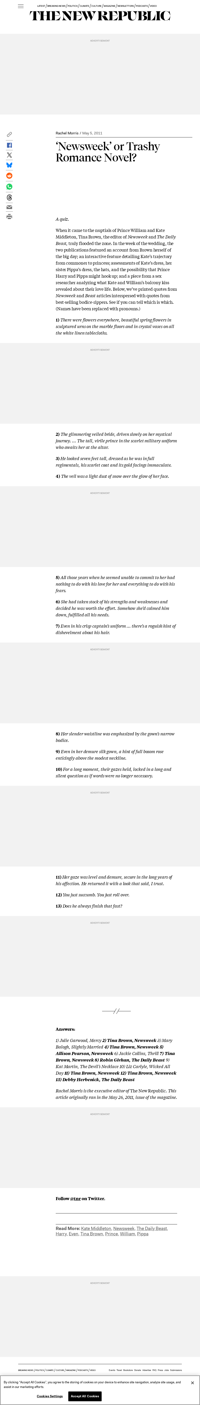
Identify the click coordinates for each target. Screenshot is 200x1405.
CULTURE (96, 5)
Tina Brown (91, 1234)
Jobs (166, 1370)
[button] (9, 135)
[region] (100, 1390)
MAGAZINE (109, 5)
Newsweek (123, 1228)
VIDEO (153, 5)
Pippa (142, 1234)
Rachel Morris (67, 133)
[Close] (192, 1383)
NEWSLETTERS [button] (125, 5)
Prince (111, 1234)
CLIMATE (84, 5)
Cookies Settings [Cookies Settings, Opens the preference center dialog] (50, 1396)
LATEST (41, 5)
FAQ (154, 1370)
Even (73, 1234)
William (127, 1234)
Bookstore (128, 1370)
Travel (119, 1370)
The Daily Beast (152, 1228)
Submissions (176, 1370)
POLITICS (73, 5)
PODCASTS (142, 5)
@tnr (75, 1198)
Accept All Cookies (85, 1396)
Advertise (146, 1370)
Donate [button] (137, 1370)
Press (160, 1370)
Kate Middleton (96, 1228)
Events (112, 1370)
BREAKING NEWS (56, 5)
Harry (61, 1234)
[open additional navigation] (21, 6)
